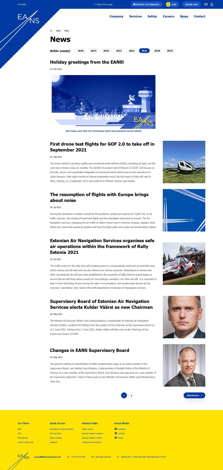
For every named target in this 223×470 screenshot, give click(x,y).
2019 (170, 50)
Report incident (56, 438)
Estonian (22, 4)
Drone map (191, 4)
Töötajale (212, 4)
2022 (132, 50)
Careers (168, 16)
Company (116, 16)
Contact (199, 16)
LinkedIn (121, 433)
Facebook (121, 429)
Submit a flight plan (26, 442)
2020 (157, 50)
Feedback (53, 442)
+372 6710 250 (78, 456)
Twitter (120, 438)
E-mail (206, 4)
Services (135, 16)
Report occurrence (147, 4)
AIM (174, 4)
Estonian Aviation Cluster (92, 438)
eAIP (19, 429)
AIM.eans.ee (22, 438)
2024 (106, 50)
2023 (119, 50)
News (184, 16)
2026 (81, 50)
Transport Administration (91, 442)
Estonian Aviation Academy (92, 433)
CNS (19, 433)
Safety (152, 16)
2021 (144, 50)
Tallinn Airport (87, 429)
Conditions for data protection (62, 429)
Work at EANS (55, 433)
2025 (93, 50)
